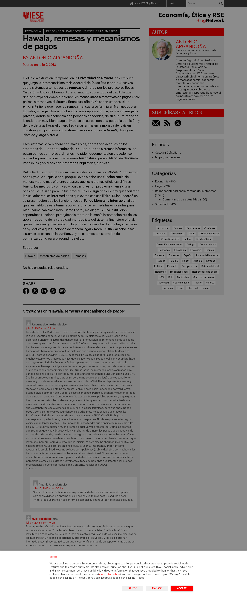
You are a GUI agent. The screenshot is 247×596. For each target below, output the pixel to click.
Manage (157, 588)
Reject (132, 588)
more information (109, 574)
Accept (182, 588)
